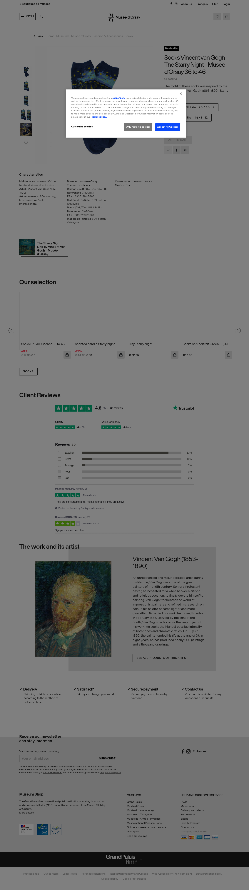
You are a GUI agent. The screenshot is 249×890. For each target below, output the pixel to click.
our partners (118, 98)
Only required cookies (138, 127)
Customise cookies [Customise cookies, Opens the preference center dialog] (82, 127)
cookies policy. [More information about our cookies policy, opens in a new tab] (99, 117)
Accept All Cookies (167, 127)
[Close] (181, 93)
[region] (126, 113)
